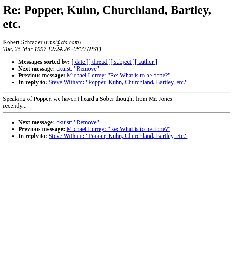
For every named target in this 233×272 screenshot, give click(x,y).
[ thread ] (99, 62)
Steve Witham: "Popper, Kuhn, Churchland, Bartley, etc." (118, 82)
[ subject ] (123, 62)
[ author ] (146, 62)
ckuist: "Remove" (77, 68)
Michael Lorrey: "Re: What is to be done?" (118, 75)
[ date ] (79, 62)
